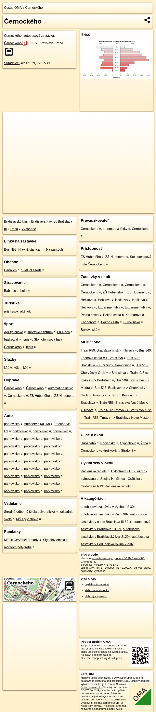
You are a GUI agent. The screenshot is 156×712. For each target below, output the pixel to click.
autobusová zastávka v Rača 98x (105, 514)
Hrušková (110, 450)
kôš (6, 367)
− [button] (9, 125)
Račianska (108, 443)
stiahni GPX (88, 567)
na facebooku (108, 645)
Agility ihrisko (13, 332)
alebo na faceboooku (97, 590)
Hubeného (88, 443)
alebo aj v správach (96, 596)
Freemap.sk (105, 210)
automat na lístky (60, 388)
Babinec (10, 290)
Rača (14, 229)
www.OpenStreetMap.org (128, 677)
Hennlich (10, 270)
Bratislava (38, 221)
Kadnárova (133, 315)
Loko (23, 290)
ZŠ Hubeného (40, 395)
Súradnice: (12, 63)
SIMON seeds (31, 270)
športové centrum (40, 332)
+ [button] (9, 119)
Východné (29, 229)
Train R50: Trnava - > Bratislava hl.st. (125, 410)
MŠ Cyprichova (27, 519)
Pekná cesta (90, 315)
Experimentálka (109, 307)
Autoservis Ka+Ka (37, 424)
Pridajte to (109, 705)
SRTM (119, 702)
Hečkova (87, 300)
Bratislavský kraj (16, 221)
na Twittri (118, 648)
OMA (18, 7)
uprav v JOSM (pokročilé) (129, 558)
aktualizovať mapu (102, 558)
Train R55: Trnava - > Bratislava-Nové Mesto (116, 417)
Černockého (34, 7)
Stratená (127, 450)
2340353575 (88, 561)
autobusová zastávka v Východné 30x (108, 507)
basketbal (11, 339)
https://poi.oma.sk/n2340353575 (136, 210)
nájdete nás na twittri (97, 584)
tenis (26, 339)
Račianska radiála (94, 471)
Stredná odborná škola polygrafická (29, 511)
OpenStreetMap (84, 210)
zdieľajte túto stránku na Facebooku (104, 647)
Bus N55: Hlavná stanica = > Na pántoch (33, 249)
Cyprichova (128, 443)
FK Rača (63, 332)
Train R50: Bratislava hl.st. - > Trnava (107, 350)
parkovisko (12, 424)
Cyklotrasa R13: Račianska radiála (106, 486)
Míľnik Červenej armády (21, 540)
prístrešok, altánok (17, 311)
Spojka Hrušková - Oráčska (120, 478)
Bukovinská (132, 322)
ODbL (125, 680)
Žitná (144, 443)
